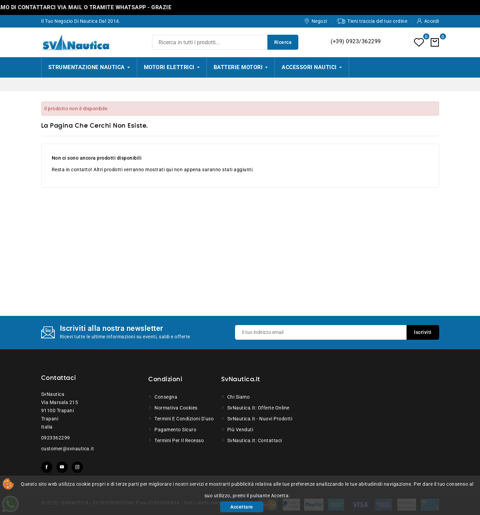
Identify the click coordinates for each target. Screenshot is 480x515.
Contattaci (58, 378)
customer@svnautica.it (67, 448)
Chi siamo (238, 397)
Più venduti (240, 429)
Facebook (46, 467)
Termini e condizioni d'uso (184, 418)
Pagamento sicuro (175, 429)
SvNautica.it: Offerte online (258, 408)
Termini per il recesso (179, 440)
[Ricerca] (225, 42)
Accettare (241, 507)
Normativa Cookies (176, 408)
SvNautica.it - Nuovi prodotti (260, 418)
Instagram (77, 467)
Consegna (165, 397)
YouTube (62, 467)
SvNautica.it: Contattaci (254, 440)
